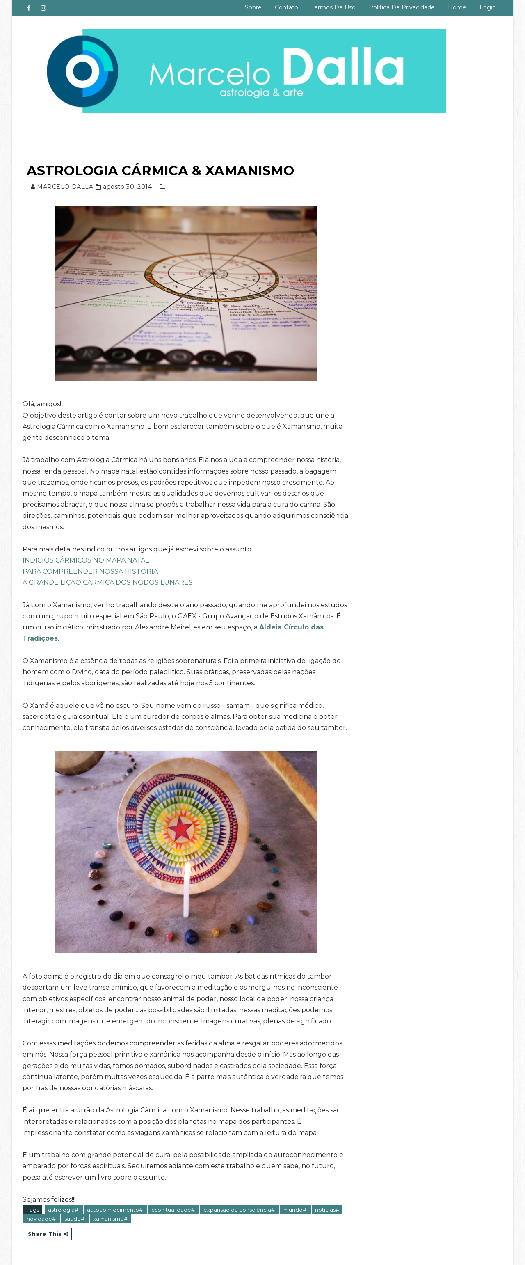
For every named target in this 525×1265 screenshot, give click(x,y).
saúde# (75, 1218)
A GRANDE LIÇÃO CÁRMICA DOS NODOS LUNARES (108, 582)
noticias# (327, 1209)
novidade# (42, 1218)
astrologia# (64, 1209)
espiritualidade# (173, 1209)
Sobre (253, 7)
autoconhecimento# (115, 1209)
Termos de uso (333, 7)
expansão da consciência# (239, 1209)
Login (487, 7)
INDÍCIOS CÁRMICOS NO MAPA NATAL (86, 560)
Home (457, 7)
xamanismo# (110, 1218)
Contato (286, 7)
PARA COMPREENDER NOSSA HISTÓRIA (90, 571)
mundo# (295, 1209)
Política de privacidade (402, 7)
